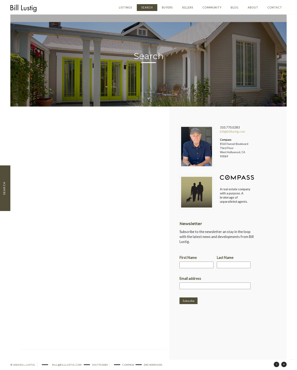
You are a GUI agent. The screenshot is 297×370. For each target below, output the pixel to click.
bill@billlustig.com (232, 131)
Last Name (225, 257)
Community (212, 7)
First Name (188, 257)
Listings (125, 7)
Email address (190, 278)
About (253, 7)
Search (147, 7)
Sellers (187, 7)
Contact (274, 7)
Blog (235, 7)
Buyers (167, 7)
